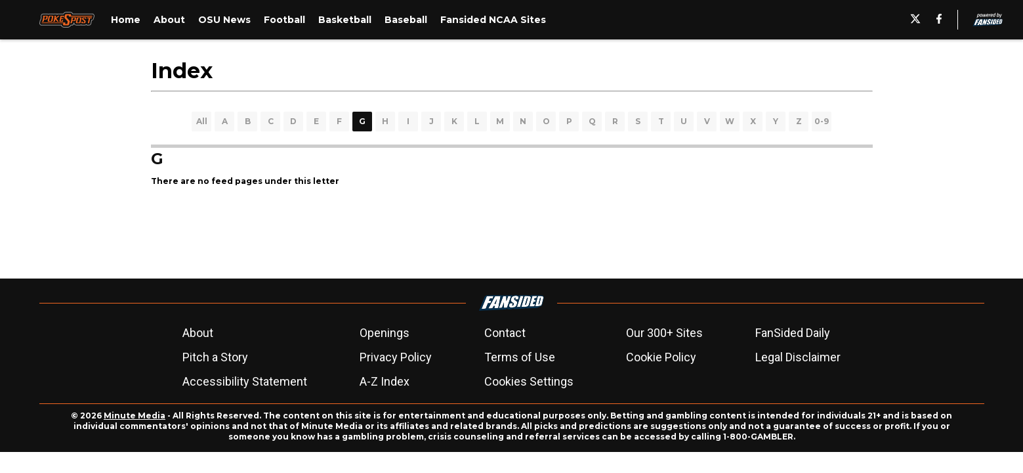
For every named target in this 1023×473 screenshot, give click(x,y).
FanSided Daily (792, 333)
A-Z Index (384, 381)
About (197, 333)
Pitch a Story (215, 357)
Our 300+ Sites (664, 333)
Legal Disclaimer (798, 357)
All (201, 121)
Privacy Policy (396, 357)
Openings (384, 333)
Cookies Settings (529, 381)
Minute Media (134, 415)
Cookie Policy (661, 357)
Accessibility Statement (244, 381)
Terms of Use (519, 357)
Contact (505, 333)
